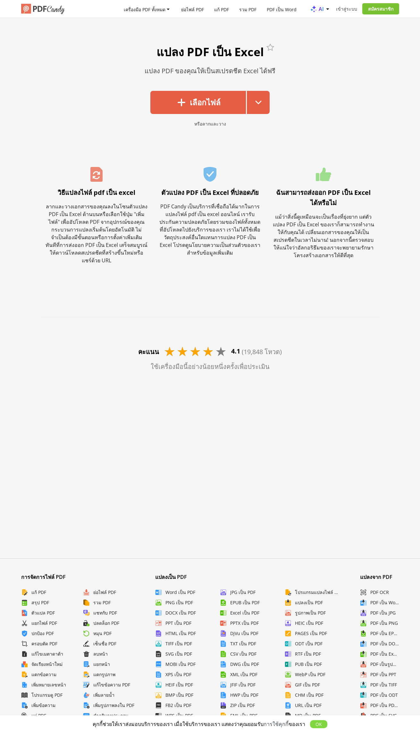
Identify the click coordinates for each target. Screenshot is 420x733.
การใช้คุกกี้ (276, 724)
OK (318, 724)
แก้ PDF (221, 9)
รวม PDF (247, 9)
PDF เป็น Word (282, 9)
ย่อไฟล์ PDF (192, 9)
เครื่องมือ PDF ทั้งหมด (144, 9)
